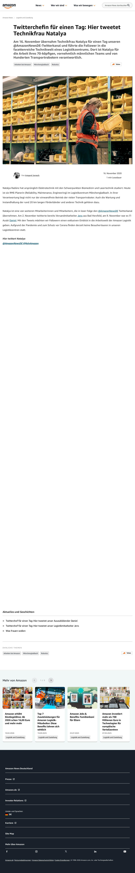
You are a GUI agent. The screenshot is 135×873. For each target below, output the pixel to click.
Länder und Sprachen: (14, 811)
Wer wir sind (57, 5)
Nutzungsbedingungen (23, 860)
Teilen (116, 64)
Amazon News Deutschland (19, 768)
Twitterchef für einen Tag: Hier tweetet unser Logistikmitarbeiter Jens (42, 625)
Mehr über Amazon (14, 844)
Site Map (9, 833)
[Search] (116, 5)
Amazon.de (12, 789)
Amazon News (8, 18)
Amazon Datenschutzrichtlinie (43, 860)
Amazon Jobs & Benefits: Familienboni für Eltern (82, 716)
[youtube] (126, 851)
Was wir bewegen (83, 5)
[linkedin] (97, 851)
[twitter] (67, 851)
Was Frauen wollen (15, 630)
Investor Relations (16, 800)
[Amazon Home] (9, 6)
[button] (43, 5)
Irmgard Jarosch (32, 175)
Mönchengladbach (41, 64)
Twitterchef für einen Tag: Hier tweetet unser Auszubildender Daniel (42, 620)
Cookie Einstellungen (62, 860)
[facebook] (8, 851)
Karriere (11, 823)
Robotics (55, 64)
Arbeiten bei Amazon (23, 64)
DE (8, 814)
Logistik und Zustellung (24, 18)
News (38, 5)
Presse (10, 779)
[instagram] (38, 851)
